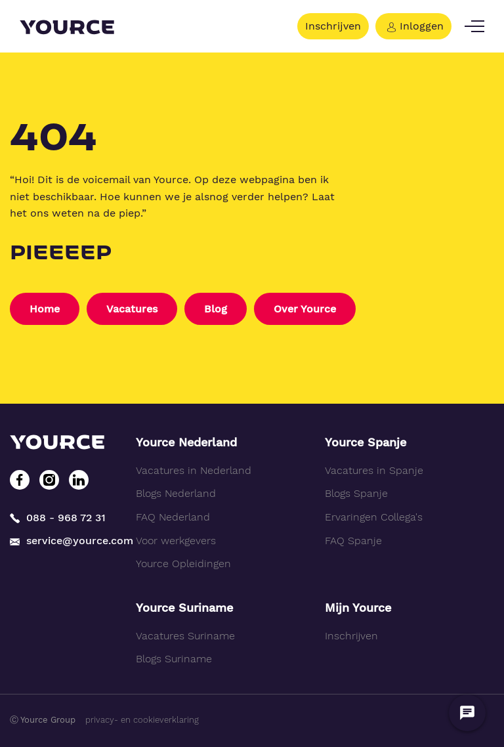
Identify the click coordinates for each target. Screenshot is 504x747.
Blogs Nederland (176, 493)
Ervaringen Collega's (374, 517)
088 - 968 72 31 (58, 517)
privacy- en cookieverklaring (142, 720)
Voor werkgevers (176, 540)
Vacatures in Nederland (193, 470)
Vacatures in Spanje (374, 470)
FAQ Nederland (173, 517)
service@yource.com (63, 540)
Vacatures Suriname (185, 636)
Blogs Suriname (174, 658)
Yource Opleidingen (183, 563)
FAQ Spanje (353, 540)
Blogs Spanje (356, 493)
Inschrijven (333, 26)
